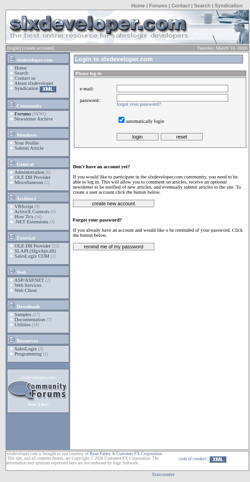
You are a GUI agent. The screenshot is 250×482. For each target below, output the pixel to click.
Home (138, 5)
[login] (14, 48)
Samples (22, 314)
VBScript (23, 206)
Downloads (24, 305)
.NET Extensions (31, 221)
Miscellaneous (28, 182)
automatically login (145, 121)
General (20, 163)
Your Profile (26, 143)
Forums (158, 5)
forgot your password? (139, 104)
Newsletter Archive (33, 118)
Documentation (29, 319)
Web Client (25, 290)
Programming (28, 353)
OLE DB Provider (32, 177)
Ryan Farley (100, 453)
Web (17, 270)
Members (22, 133)
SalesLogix (25, 348)
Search (202, 5)
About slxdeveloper (33, 83)
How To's (23, 216)
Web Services (27, 285)
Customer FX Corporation (139, 453)
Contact (180, 5)
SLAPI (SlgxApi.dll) (35, 251)
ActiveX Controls (31, 211)
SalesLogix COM (31, 256)
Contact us (24, 78)
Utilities (22, 324)
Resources (23, 339)
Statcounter (163, 474)
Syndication (229, 5)
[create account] (37, 48)
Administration (29, 172)
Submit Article (28, 148)
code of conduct (193, 459)
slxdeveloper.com (30, 58)
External (21, 236)
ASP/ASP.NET (29, 280)
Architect (22, 197)
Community (25, 104)
